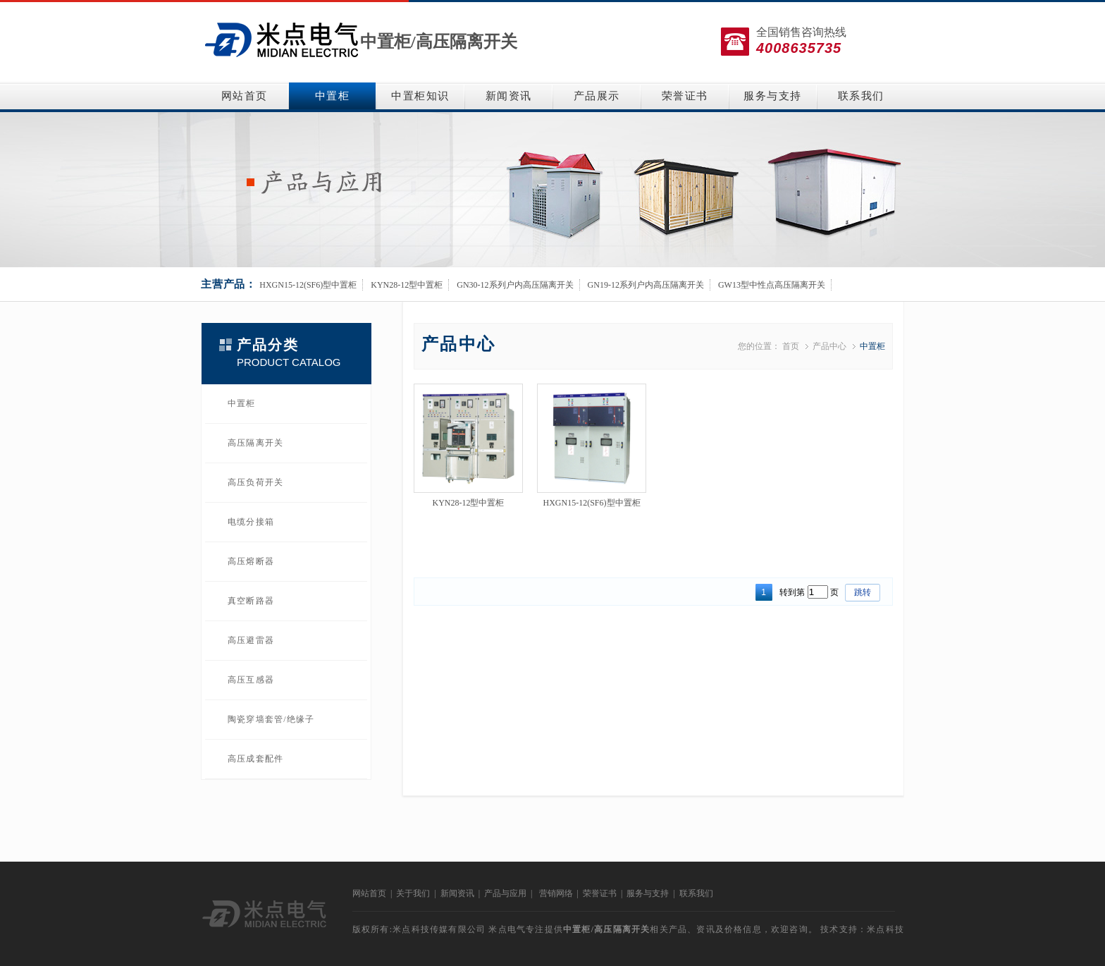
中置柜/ (388, 41)
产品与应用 (505, 893)
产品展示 (597, 96)
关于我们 (413, 893)
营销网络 (556, 893)
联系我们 (861, 96)
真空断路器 (251, 601)
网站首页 (244, 96)
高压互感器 (251, 680)
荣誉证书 (685, 96)
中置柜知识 (420, 96)
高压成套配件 (255, 759)
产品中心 (829, 346)
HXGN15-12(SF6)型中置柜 (308, 285)
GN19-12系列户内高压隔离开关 (646, 285)
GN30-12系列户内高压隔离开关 (515, 285)
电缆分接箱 (251, 522)
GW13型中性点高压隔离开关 (771, 285)
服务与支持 (772, 96)
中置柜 (332, 96)
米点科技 (885, 929)
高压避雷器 (251, 640)
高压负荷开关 (255, 482)
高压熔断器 (251, 561)
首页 (790, 346)
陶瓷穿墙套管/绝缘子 (271, 719)
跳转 (862, 592)
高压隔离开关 (466, 41)
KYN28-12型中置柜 (407, 285)
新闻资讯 (509, 96)
